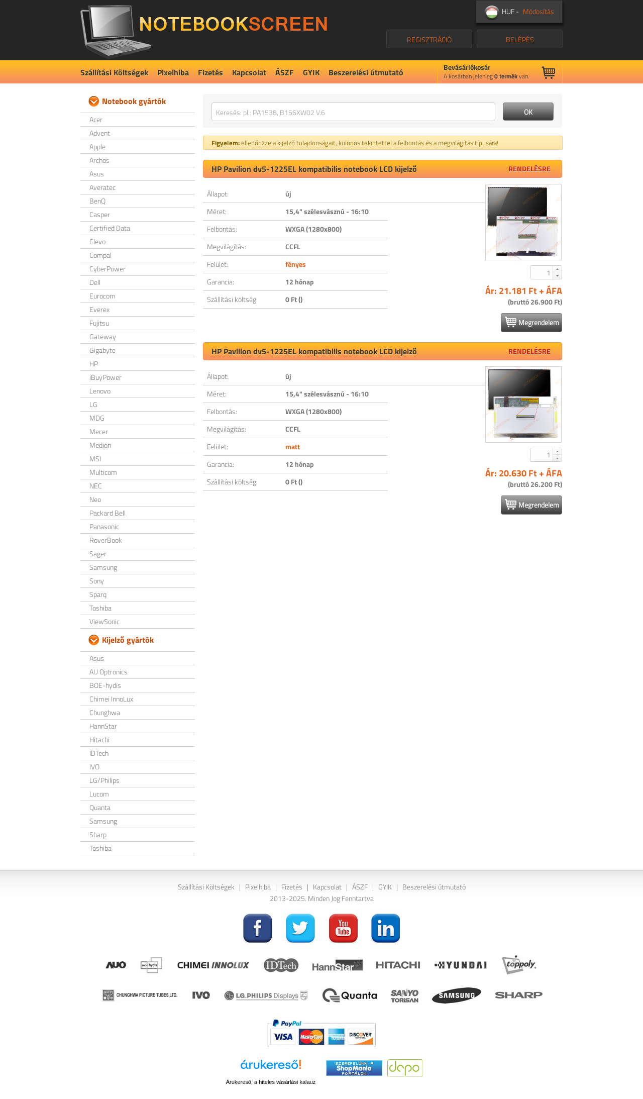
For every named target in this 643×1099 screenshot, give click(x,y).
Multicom (103, 472)
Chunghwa (104, 712)
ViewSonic (104, 621)
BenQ (97, 200)
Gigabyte (102, 350)
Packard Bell (107, 513)
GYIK (311, 72)
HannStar (103, 726)
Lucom (99, 793)
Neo (95, 499)
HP (93, 363)
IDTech (99, 753)
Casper (99, 214)
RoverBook (105, 540)
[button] (557, 268)
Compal (100, 255)
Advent (99, 133)
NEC (95, 485)
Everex (99, 309)
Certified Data (109, 228)
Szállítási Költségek (114, 72)
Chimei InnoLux (111, 698)
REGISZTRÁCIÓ (429, 39)
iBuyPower (105, 377)
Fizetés (210, 72)
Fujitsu (99, 323)
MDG (96, 418)
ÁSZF (284, 72)
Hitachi (99, 739)
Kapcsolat (249, 72)
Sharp (97, 834)
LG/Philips (104, 780)
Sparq (97, 594)
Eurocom (102, 295)
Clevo (97, 241)
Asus (96, 173)
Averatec (102, 187)
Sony (96, 580)
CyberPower (107, 268)
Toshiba (100, 608)
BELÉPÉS (520, 39)
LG (93, 404)
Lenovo (100, 390)
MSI (95, 458)
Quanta (100, 807)
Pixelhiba (173, 72)
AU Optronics (108, 671)
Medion (100, 445)
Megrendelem (532, 322)
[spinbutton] (542, 272)
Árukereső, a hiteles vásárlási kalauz (271, 1082)
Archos (99, 160)
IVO (94, 766)
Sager (97, 553)
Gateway (102, 336)
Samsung (103, 567)
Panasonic (104, 526)
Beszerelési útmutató (366, 72)
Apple (97, 146)
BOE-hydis (105, 685)
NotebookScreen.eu (203, 30)
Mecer (98, 431)
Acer (95, 119)
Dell (94, 282)
